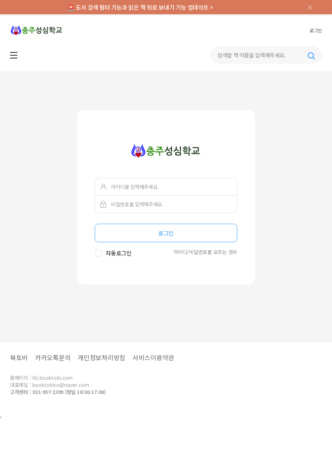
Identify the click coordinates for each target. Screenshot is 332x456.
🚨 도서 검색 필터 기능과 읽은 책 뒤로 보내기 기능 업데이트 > (140, 7)
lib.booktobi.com (52, 377)
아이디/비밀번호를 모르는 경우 (205, 251)
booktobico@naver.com (60, 384)
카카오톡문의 (53, 357)
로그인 (316, 30)
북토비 (19, 357)
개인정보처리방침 (101, 357)
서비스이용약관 (153, 357)
